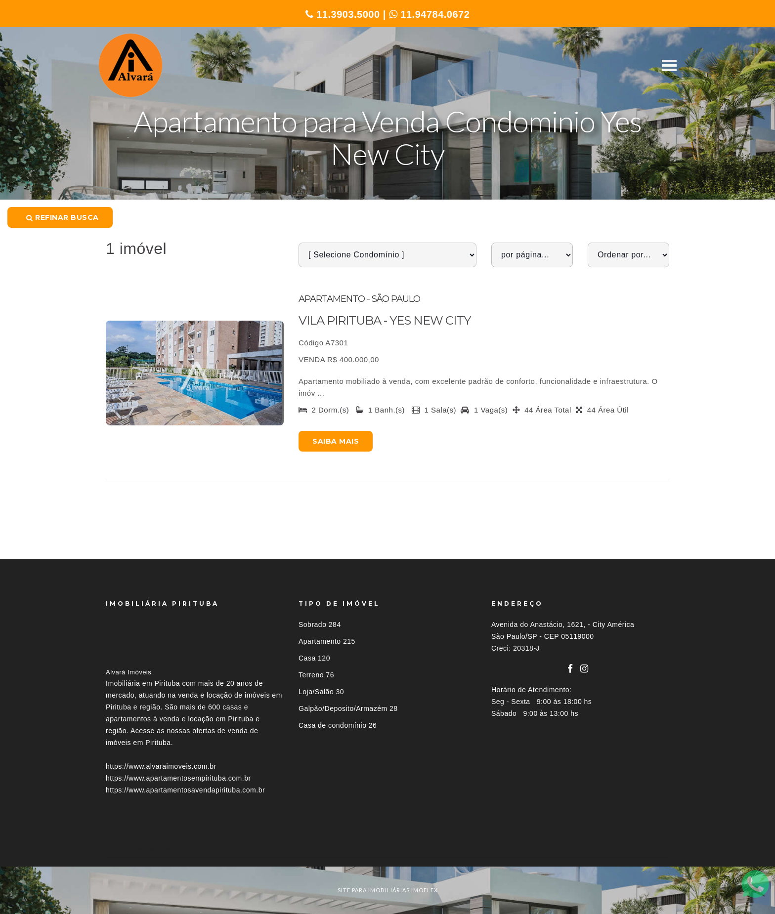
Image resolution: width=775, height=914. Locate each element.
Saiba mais (335, 441)
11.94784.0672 (429, 14)
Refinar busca (62, 217)
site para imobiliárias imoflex (388, 890)
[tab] (387, 848)
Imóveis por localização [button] (146, 848)
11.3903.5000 (342, 14)
